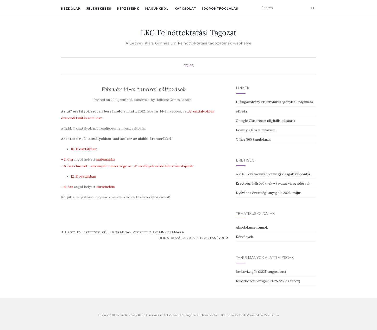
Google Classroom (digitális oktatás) (265, 120)
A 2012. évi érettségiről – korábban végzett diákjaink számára (122, 232)
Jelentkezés (98, 8)
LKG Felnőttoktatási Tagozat (189, 32)
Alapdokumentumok (252, 227)
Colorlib (240, 315)
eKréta (241, 111)
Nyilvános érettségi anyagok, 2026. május (269, 193)
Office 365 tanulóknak (253, 139)
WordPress (271, 315)
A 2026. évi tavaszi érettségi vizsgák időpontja (273, 174)
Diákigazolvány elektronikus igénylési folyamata (274, 102)
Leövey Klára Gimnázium (256, 130)
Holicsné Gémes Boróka (173, 100)
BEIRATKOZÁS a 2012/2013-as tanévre (194, 238)
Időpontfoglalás (220, 8)
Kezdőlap (70, 8)
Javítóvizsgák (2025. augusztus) (261, 271)
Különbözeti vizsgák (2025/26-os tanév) (268, 281)
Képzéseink (128, 8)
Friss (188, 66)
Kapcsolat (185, 8)
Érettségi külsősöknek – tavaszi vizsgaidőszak (273, 183)
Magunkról (157, 8)
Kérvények (244, 237)
